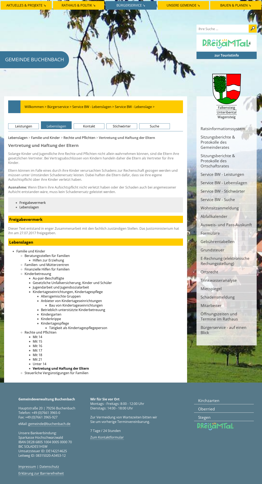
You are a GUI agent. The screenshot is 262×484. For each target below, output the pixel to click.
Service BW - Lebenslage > (135, 107)
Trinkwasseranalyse (219, 280)
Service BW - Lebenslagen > (93, 107)
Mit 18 (37, 355)
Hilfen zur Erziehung (48, 260)
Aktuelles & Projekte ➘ (26, 5)
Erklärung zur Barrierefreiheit (41, 473)
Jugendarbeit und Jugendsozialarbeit (61, 287)
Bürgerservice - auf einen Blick (223, 330)
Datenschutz (49, 466)
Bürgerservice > (59, 107)
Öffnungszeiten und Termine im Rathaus (219, 316)
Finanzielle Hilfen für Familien (47, 269)
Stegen (204, 417)
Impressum (27, 466)
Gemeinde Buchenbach (34, 59)
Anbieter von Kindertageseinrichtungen (71, 301)
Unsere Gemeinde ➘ (183, 5)
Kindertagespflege (55, 323)
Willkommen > (35, 107)
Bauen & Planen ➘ (235, 5)
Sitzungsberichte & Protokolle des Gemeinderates (218, 142)
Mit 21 (37, 359)
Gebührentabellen (218, 241)
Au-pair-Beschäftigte (48, 278)
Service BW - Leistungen (222, 174)
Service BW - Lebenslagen (224, 182)
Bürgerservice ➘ (130, 5)
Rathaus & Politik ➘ (79, 5)
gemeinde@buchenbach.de (49, 424)
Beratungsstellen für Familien (47, 255)
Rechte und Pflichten (79, 137)
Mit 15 (37, 341)
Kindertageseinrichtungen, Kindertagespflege (68, 292)
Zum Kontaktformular (107, 437)
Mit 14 (37, 337)
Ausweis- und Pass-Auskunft (226, 224)
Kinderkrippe (51, 319)
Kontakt (89, 126)
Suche (154, 126)
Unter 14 (39, 364)
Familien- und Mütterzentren (47, 264)
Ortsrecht (209, 271)
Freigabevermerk (32, 202)
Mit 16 (37, 346)
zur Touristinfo (227, 55)
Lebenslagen (56, 126)
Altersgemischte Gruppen (61, 296)
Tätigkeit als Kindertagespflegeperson (78, 328)
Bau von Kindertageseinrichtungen (76, 305)
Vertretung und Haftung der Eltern (61, 368)
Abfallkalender (214, 216)
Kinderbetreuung (38, 274)
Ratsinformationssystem (223, 128)
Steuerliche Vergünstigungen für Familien (56, 373)
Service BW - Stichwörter (223, 191)
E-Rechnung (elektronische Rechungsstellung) (225, 261)
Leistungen (23, 126)
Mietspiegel (211, 288)
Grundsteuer (212, 249)
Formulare (210, 233)
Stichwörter (122, 126)
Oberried (206, 408)
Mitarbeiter (211, 305)
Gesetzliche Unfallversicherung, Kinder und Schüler (72, 283)
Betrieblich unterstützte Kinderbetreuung (73, 310)
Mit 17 (37, 350)
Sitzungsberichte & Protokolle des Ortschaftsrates (218, 160)
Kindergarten (51, 314)
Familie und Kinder (45, 137)
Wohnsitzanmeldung (220, 207)
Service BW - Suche (218, 199)
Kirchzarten (208, 400)
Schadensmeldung (218, 297)
